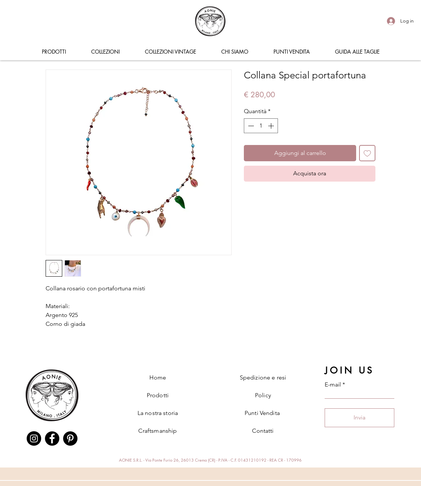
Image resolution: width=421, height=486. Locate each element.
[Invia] (359, 417)
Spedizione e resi (263, 377)
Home (157, 377)
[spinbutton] (260, 126)
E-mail (333, 385)
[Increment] (271, 126)
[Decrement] (250, 126)
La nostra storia (157, 412)
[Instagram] (34, 438)
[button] (54, 52)
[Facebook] (52, 438)
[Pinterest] (70, 438)
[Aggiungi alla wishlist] (367, 153)
